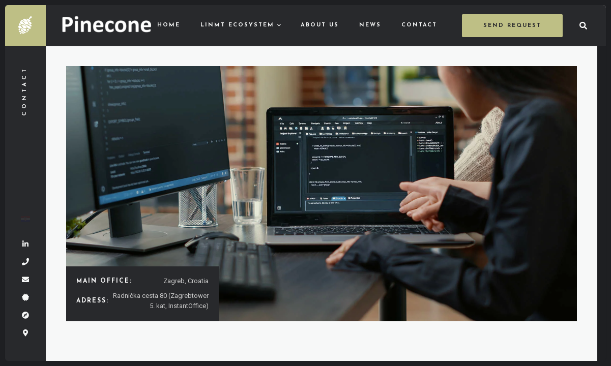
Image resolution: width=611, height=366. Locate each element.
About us (320, 25)
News (370, 25)
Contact (419, 25)
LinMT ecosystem (237, 25)
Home (168, 25)
